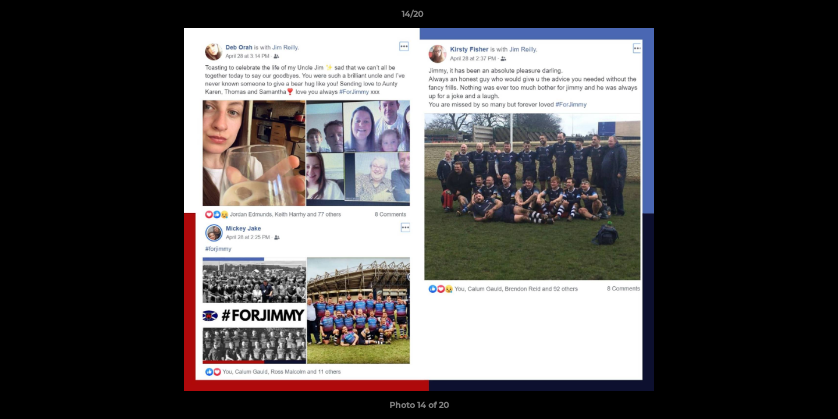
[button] (789, 17)
